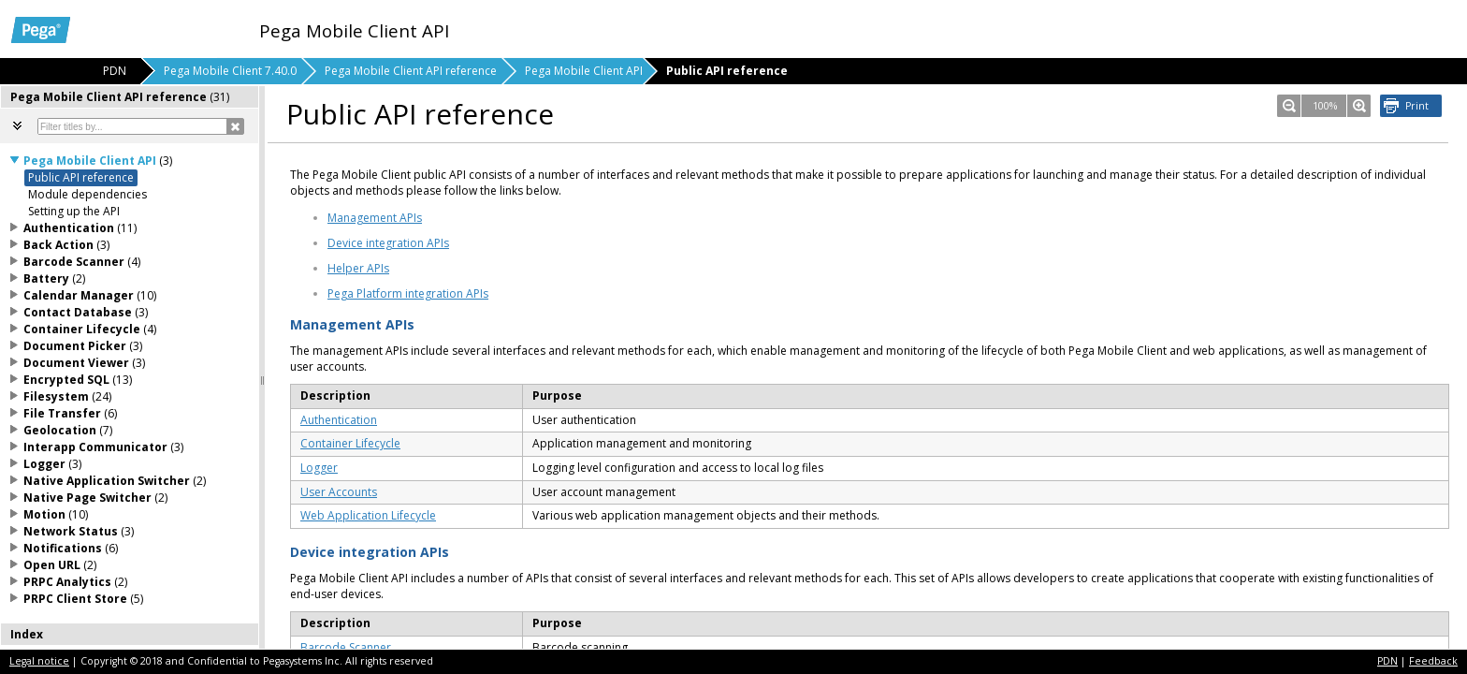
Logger (319, 468)
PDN (1387, 660)
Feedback (1433, 660)
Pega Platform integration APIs (407, 293)
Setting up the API (74, 211)
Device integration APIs (388, 243)
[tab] (130, 97)
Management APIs (374, 218)
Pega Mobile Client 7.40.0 (230, 71)
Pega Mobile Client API (584, 71)
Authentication (338, 420)
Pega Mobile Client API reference (411, 71)
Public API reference (81, 177)
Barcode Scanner (345, 647)
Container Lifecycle (350, 443)
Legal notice (39, 660)
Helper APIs (358, 268)
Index (26, 634)
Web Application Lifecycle (368, 515)
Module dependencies (87, 194)
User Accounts (338, 492)
